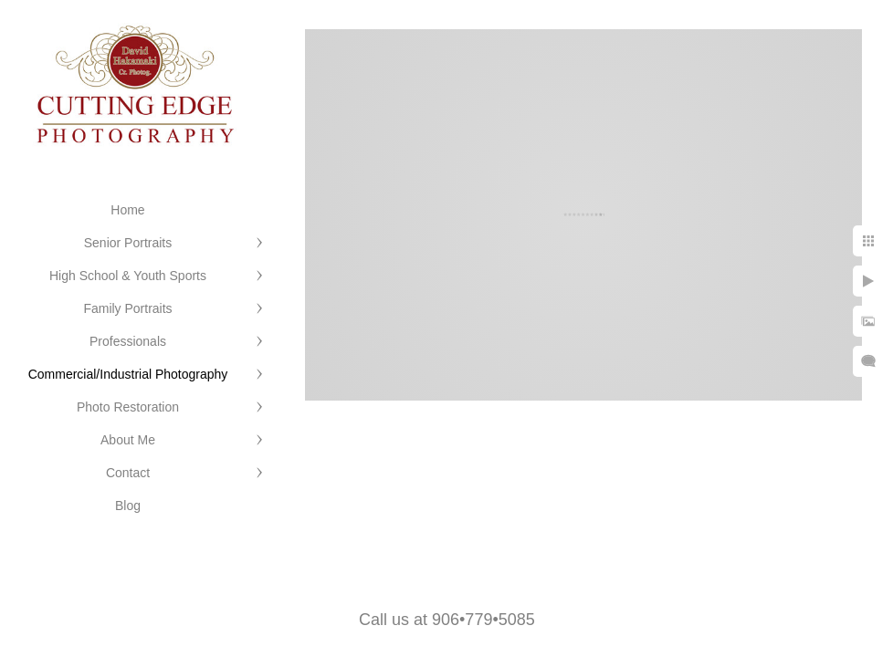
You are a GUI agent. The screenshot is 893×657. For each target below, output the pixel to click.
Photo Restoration (128, 407)
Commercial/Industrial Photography (128, 374)
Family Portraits (127, 308)
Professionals (127, 341)
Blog (128, 505)
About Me (127, 440)
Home (127, 210)
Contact (128, 472)
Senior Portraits (128, 242)
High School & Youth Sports (127, 275)
